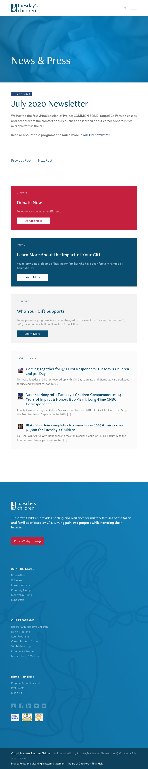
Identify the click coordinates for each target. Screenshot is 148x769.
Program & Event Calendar (26, 683)
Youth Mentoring (21, 646)
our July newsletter (96, 134)
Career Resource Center (25, 641)
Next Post (45, 160)
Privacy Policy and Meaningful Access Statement (38, 763)
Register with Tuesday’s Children (29, 626)
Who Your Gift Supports (41, 311)
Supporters (17, 600)
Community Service (22, 651)
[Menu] (131, 8)
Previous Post (21, 160)
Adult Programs (20, 636)
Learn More (32, 277)
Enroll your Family (21, 585)
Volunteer (16, 580)
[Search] (123, 8)
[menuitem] (123, 8)
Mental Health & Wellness (25, 656)
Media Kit (16, 693)
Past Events (17, 688)
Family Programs (20, 631)
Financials (97, 763)
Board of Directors (78, 763)
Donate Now (29, 202)
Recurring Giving (21, 590)
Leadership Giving (21, 595)
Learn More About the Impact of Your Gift (59, 255)
